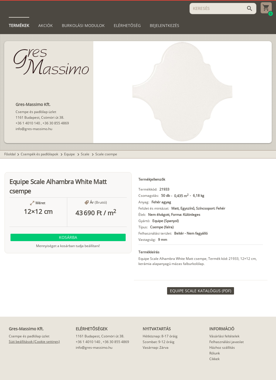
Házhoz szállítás (222, 347)
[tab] (19, 25)
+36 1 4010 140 (28, 123)
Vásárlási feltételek (224, 336)
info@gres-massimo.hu (34, 128)
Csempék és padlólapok (40, 154)
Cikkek (214, 358)
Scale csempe (106, 154)
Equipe (70, 154)
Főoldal (10, 154)
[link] (200, 291)
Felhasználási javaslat (226, 341)
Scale (85, 154)
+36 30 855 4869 (56, 123)
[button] (68, 237)
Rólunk (214, 353)
